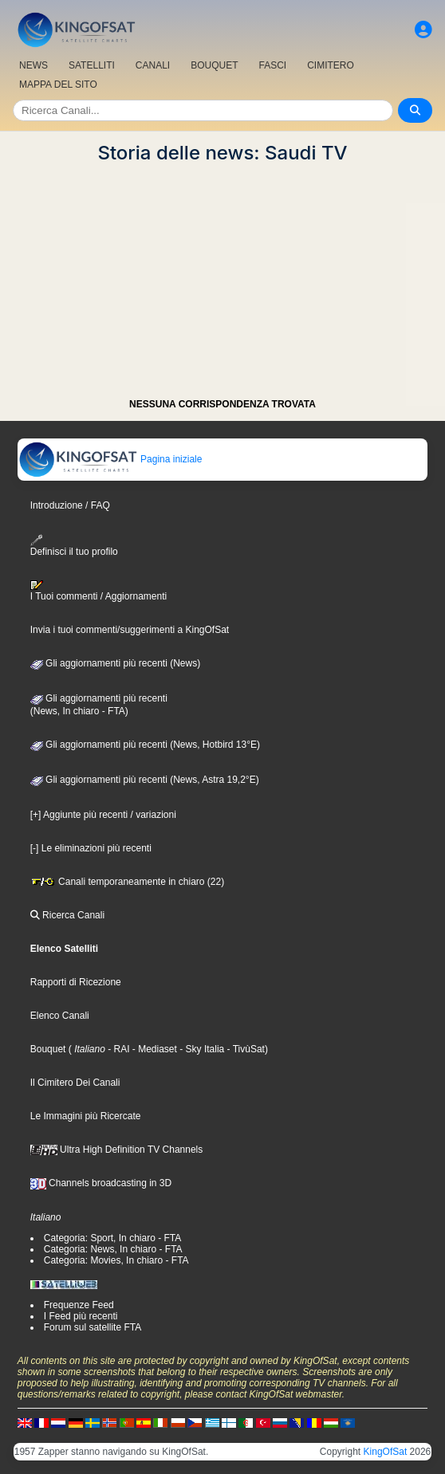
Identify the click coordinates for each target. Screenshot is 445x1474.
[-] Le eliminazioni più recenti (91, 848)
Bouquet (48, 1049)
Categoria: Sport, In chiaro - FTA (113, 1238)
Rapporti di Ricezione (75, 982)
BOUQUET (214, 65)
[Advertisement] (222, 275)
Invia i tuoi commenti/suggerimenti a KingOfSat (129, 629)
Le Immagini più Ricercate (85, 1116)
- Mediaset (153, 1049)
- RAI (117, 1049)
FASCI (273, 65)
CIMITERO (330, 65)
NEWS (33, 65)
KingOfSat (386, 1451)
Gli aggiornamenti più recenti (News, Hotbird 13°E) (145, 744)
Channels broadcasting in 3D (100, 1183)
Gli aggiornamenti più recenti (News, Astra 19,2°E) (144, 779)
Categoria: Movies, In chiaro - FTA (116, 1260)
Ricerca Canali (67, 915)
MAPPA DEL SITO (58, 84)
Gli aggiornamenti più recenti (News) (115, 663)
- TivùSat (244, 1049)
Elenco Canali (59, 1015)
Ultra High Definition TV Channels (116, 1149)
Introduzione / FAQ (70, 505)
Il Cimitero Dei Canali (75, 1082)
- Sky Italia (200, 1049)
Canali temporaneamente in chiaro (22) (127, 881)
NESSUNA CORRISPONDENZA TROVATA (222, 404)
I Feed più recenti (81, 1316)
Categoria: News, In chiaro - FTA (113, 1249)
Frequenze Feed (79, 1305)
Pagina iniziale (110, 459)
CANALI (153, 65)
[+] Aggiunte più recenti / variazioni (103, 814)
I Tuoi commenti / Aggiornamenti (98, 590)
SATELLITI (92, 65)
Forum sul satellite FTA (92, 1327)
